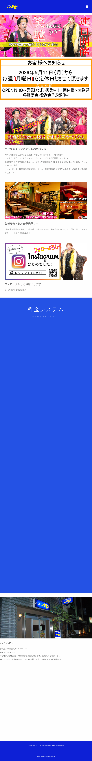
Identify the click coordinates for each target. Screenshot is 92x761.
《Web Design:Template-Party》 (46, 756)
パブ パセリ (39, 745)
